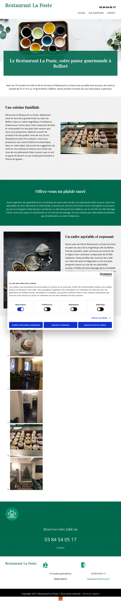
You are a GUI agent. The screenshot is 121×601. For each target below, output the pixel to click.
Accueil (81, 12)
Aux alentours (96, 12)
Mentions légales (91, 593)
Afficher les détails (99, 318)
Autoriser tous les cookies (95, 325)
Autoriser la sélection (61, 325)
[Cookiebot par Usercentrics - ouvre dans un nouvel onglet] (101, 274)
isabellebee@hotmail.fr (98, 578)
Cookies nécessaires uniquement (26, 325)
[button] (60, 547)
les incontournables (100, 271)
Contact (111, 12)
